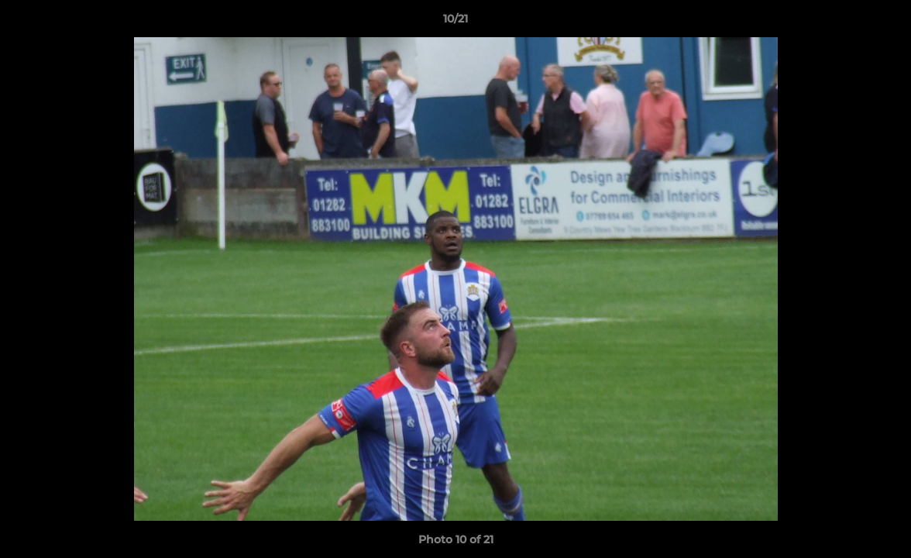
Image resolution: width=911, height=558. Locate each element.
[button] (883, 22)
